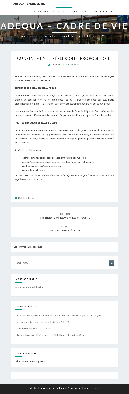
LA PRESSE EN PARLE (104, 11)
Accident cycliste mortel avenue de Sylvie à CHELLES (43, 322)
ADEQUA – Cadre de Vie (29, 3)
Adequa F (76, 64)
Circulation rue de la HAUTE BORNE (35, 328)
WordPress (74, 387)
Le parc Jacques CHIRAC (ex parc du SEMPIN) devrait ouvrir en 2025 (50, 335)
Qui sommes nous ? (42, 11)
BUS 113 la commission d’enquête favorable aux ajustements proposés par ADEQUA (59, 315)
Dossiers (62, 11)
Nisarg (95, 387)
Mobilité (22, 197)
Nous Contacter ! (82, 11)
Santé (31, 197)
